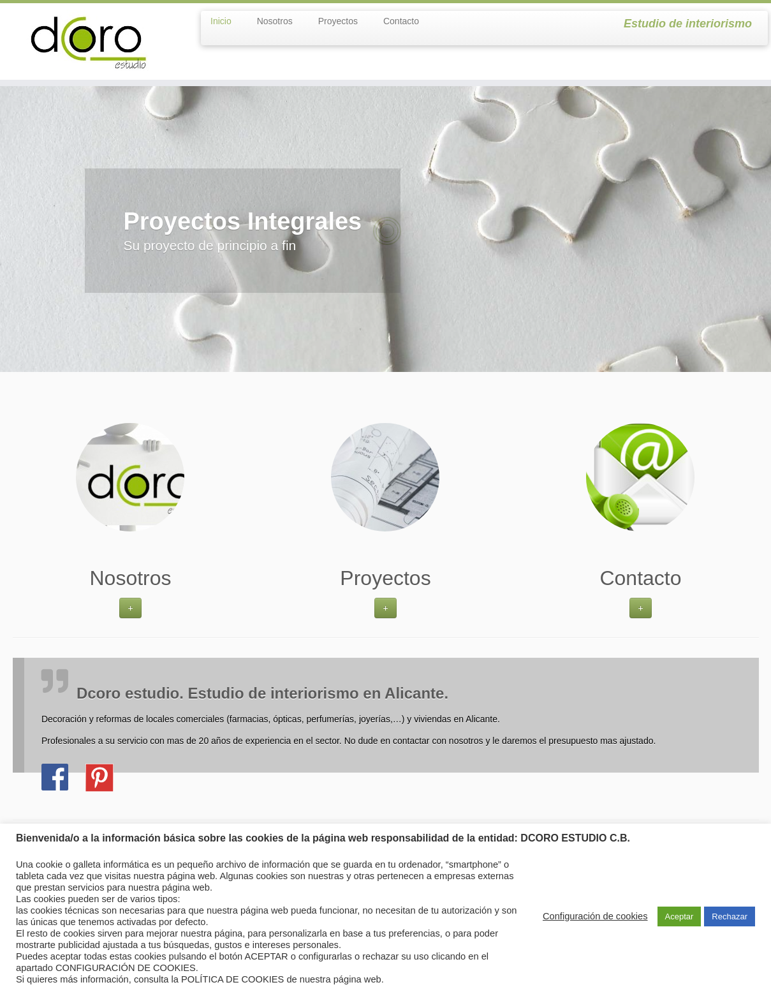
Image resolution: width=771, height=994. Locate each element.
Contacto (401, 21)
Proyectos (338, 21)
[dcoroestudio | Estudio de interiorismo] (89, 41)
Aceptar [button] (679, 916)
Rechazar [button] (729, 916)
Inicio (220, 21)
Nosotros (275, 21)
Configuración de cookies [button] (595, 916)
